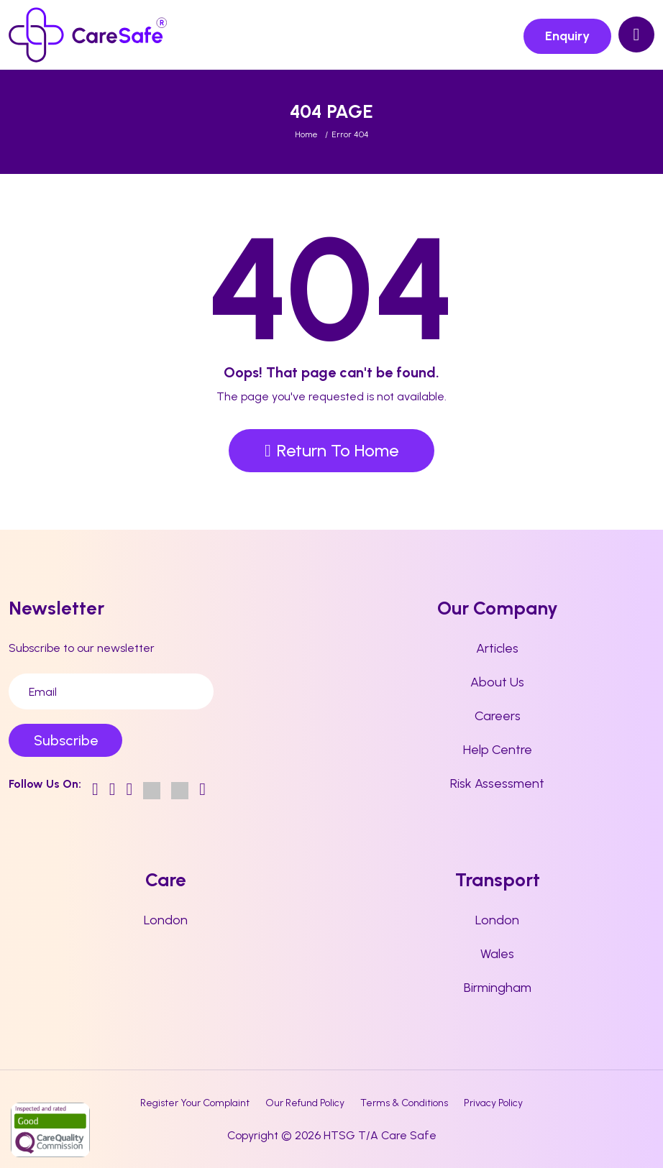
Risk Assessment (497, 783)
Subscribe (66, 740)
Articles (497, 648)
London (166, 920)
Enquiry (567, 36)
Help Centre (497, 750)
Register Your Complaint (195, 1103)
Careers (498, 716)
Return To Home (331, 450)
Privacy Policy (493, 1103)
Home (306, 134)
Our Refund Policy (304, 1103)
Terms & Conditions (404, 1103)
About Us (497, 682)
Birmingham (497, 987)
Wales (497, 954)
